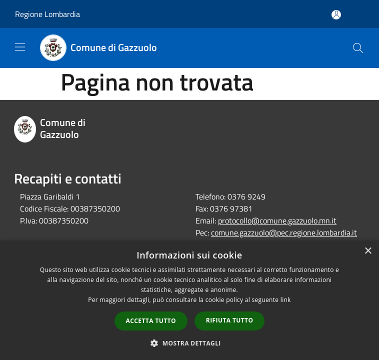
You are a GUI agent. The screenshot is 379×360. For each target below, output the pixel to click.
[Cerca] (358, 48)
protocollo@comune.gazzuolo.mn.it (277, 220)
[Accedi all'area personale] (336, 14)
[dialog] (189, 300)
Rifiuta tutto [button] (230, 320)
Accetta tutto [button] (151, 320)
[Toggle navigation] (20, 47)
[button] (189, 343)
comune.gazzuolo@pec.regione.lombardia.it (284, 232)
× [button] (368, 251)
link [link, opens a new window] (285, 300)
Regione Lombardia (47, 14)
